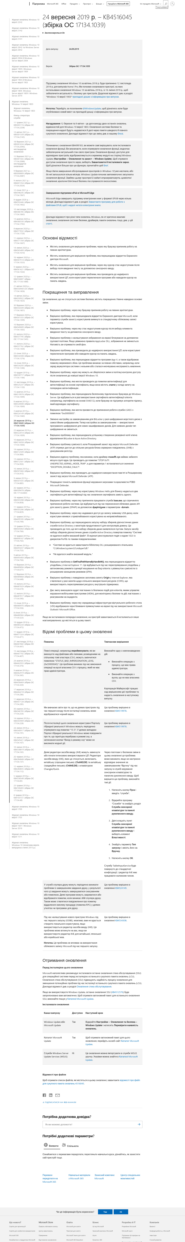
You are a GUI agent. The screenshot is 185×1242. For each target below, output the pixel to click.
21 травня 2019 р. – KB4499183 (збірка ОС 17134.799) (24, 519)
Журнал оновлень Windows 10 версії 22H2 (25, 20)
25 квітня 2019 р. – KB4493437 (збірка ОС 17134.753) (24, 548)
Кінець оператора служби (22, 116)
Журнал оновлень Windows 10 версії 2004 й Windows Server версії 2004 (25, 58)
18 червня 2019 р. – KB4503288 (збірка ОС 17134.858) (24, 500)
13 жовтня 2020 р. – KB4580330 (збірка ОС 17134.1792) (24, 221)
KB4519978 (120, 710)
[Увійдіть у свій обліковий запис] (172, 3)
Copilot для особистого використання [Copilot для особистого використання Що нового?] (22, 1231)
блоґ (105, 165)
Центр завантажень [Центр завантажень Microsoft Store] (46, 1231)
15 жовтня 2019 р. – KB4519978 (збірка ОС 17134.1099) (24, 394)
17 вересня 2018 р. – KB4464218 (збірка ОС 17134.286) (24, 692)
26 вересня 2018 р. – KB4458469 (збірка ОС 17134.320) (24, 682)
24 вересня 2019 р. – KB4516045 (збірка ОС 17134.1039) (24, 423)
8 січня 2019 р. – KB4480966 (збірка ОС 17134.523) (24, 615)
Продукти (74, 4)
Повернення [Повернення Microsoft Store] (43, 1235)
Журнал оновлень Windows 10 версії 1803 (22, 102)
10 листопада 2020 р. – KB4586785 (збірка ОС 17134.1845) (24, 212)
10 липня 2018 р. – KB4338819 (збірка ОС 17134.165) (24, 749)
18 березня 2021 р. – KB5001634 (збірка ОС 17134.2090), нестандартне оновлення (24, 146)
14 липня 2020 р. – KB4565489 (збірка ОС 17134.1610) (24, 250)
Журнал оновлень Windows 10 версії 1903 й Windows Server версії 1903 (25, 80)
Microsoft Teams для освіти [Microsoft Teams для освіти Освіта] (75, 1235)
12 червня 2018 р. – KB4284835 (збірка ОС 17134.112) (24, 769)
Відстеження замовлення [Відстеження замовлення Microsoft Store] (47, 1240)
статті (49, 223)
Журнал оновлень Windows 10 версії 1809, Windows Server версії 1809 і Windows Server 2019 (25, 92)
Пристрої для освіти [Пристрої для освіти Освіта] (73, 1231)
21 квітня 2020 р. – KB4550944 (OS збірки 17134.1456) (23, 289)
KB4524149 (120, 887)
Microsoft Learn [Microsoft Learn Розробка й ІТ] (127, 1231)
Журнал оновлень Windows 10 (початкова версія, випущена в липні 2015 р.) (25, 845)
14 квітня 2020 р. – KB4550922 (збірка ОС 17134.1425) (24, 298)
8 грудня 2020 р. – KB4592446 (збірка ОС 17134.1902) (24, 202)
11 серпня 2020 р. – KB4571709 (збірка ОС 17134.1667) (24, 240)
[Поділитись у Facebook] (44, 1095)
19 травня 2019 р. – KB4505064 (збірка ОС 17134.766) (24, 529)
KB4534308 (120, 920)
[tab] (52, 1145)
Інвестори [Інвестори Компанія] (153, 1235)
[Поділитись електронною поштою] (56, 1095)
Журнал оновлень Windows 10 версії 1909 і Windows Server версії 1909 (25, 69)
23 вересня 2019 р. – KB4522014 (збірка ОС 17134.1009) (24, 433)
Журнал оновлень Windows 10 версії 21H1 (25, 37)
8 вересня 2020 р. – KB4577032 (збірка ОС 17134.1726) (24, 231)
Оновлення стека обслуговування (94, 986)
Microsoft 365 (52, 4)
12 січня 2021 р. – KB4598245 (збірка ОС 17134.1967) (24, 192)
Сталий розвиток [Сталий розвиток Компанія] (155, 1240)
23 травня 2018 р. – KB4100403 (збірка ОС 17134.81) (24, 788)
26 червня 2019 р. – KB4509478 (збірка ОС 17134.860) (22, 490)
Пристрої (87, 4)
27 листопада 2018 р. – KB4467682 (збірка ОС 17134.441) (24, 644)
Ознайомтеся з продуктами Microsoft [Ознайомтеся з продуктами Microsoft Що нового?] (22, 1240)
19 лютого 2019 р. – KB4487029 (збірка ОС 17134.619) (24, 586)
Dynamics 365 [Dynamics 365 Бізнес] (97, 1240)
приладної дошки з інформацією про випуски (95, 96)
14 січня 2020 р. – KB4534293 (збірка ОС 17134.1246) (24, 365)
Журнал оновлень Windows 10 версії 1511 (25, 835)
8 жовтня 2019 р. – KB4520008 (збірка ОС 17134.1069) (24, 404)
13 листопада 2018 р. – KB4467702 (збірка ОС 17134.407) (24, 653)
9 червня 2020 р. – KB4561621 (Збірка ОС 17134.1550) (24, 269)
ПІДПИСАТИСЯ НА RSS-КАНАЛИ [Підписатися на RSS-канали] (60, 1102)
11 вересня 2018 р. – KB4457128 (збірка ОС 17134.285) (24, 701)
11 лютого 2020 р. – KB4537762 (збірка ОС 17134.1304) (24, 346)
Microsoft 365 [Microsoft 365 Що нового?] (14, 1235)
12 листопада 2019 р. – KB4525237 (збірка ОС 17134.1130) (24, 385)
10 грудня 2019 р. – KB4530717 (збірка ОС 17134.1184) (24, 375)
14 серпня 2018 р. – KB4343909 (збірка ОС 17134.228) (24, 721)
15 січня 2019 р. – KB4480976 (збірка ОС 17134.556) (24, 605)
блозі (120, 133)
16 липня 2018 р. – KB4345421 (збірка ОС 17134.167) (24, 740)
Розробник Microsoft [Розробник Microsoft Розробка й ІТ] (129, 1226)
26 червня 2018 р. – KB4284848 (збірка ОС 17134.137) (24, 759)
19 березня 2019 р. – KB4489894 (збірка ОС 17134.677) (24, 567)
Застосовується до (55, 32)
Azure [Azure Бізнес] (94, 1235)
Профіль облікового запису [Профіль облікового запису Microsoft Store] (48, 1226)
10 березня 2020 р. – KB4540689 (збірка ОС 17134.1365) (24, 327)
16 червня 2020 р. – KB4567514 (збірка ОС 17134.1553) (24, 260)
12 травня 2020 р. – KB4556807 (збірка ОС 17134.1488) (22, 279)
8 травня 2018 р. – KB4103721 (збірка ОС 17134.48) (24, 797)
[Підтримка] (38, 4)
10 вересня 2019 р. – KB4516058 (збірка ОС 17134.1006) (24, 442)
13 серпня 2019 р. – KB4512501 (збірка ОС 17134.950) (24, 461)
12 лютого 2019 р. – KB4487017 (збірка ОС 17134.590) (24, 596)
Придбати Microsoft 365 (118, 4)
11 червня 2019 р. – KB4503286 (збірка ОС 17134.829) (24, 509)
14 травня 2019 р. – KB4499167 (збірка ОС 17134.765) (24, 538)
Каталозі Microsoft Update (80, 998)
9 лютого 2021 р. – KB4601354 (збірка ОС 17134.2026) (24, 183)
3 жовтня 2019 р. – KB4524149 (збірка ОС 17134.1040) (24, 413)
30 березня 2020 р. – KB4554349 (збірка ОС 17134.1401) (24, 308)
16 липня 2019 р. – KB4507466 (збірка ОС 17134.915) (24, 471)
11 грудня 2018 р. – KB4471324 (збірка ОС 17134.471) (24, 634)
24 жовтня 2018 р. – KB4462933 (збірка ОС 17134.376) (24, 663)
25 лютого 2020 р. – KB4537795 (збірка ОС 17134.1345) (22, 337)
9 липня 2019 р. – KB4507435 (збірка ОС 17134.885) (24, 481)
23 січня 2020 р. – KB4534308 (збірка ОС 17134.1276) (24, 356)
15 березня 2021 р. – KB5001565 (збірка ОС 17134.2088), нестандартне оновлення (24, 161)
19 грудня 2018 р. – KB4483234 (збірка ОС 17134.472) (24, 625)
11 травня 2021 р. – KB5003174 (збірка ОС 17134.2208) (24, 125)
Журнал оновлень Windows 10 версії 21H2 (25, 29)
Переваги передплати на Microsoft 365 (50, 1178)
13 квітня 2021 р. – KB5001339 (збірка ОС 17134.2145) (24, 134)
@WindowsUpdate (92, 108)
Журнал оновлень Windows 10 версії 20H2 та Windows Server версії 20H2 (25, 47)
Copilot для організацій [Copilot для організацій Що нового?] (17, 1226)
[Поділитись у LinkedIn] (49, 1095)
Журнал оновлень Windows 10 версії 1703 (25, 816)
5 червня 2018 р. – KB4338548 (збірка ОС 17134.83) (24, 778)
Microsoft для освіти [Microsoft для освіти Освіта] (73, 1226)
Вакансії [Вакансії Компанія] (152, 1226)
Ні (121, 1211)
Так (105, 1211)
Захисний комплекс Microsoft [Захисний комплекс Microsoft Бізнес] (103, 1231)
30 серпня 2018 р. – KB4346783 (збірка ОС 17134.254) (24, 711)
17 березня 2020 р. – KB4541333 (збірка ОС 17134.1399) (24, 317)
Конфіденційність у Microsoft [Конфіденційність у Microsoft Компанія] (160, 1231)
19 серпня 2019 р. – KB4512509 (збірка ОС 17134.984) (24, 452)
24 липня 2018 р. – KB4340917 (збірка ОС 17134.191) (24, 730)
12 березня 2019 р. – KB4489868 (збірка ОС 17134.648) (24, 577)
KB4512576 (117, 992)
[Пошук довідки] (165, 3)
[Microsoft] (18, 4)
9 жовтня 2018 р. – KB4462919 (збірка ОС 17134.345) (24, 673)
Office (63, 4)
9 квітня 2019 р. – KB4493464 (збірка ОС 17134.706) (24, 557)
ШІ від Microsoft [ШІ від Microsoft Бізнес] (98, 1226)
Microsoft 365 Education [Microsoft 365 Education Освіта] (74, 1240)
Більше (99, 4)
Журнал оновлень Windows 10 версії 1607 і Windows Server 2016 (25, 826)
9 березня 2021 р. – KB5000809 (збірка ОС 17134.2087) (24, 173)
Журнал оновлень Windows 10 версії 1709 (25, 807)
